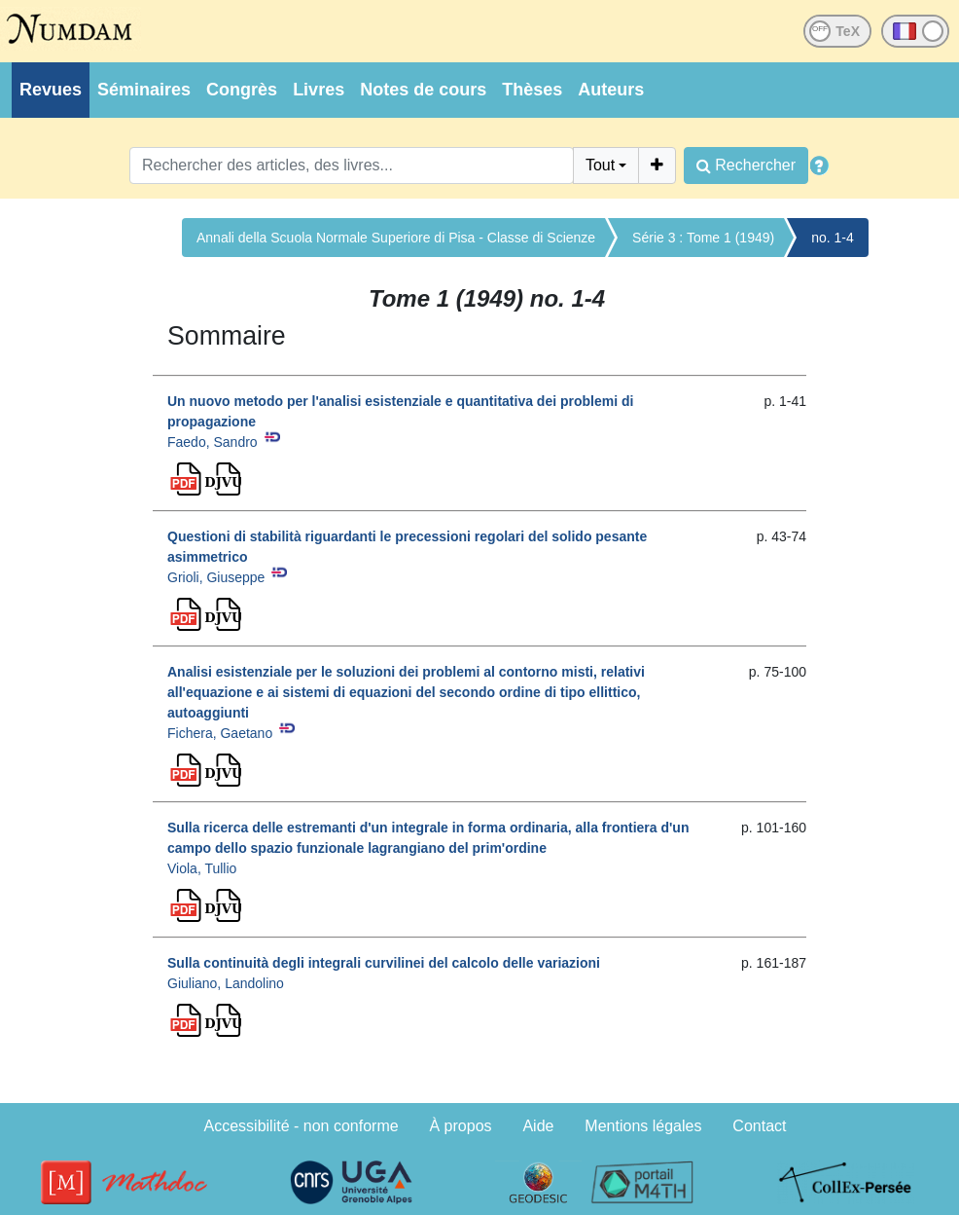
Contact (759, 1126)
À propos (461, 1126)
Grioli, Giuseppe (216, 577)
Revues (50, 89)
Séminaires (144, 89)
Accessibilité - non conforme (301, 1126)
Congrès (241, 89)
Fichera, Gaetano (219, 733)
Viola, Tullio (201, 868)
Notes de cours (423, 89)
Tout (600, 165)
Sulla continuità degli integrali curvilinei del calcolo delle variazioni (383, 963)
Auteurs (611, 89)
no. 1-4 (832, 237)
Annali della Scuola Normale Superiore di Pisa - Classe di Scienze (395, 237)
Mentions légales (643, 1126)
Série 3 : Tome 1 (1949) (703, 237)
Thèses (532, 89)
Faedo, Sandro (212, 442)
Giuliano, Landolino (225, 983)
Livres (318, 89)
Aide (537, 1126)
